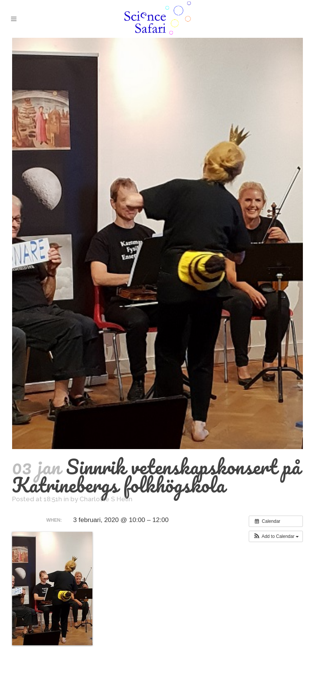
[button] (276, 536)
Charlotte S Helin (106, 499)
